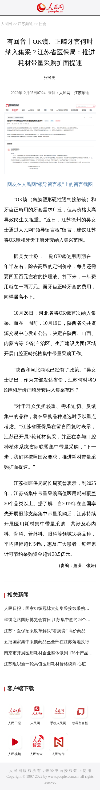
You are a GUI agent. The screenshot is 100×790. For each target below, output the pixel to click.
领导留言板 (80, 713)
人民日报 (15, 713)
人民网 (6, 24)
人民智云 (36, 744)
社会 (42, 24)
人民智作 (58, 744)
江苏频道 (25, 24)
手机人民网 (58, 713)
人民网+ (36, 713)
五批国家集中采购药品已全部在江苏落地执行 (46, 641)
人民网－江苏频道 (74, 93)
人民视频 (15, 744)
